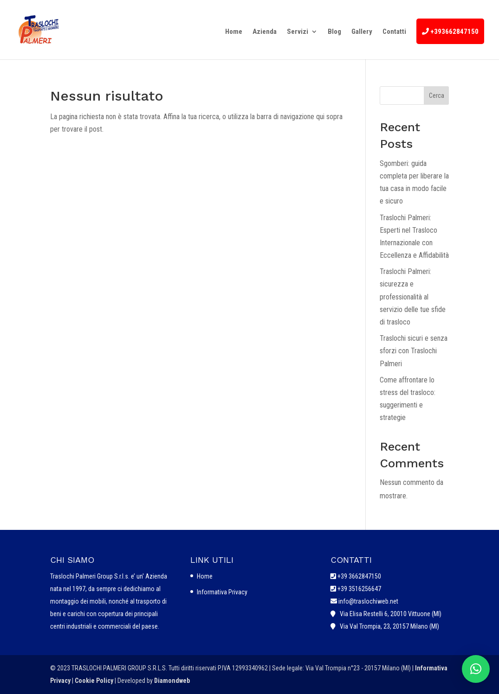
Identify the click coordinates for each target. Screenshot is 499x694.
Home (205, 576)
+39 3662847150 (359, 576)
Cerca (436, 95)
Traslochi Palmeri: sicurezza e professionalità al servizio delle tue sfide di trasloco (413, 296)
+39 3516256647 (359, 588)
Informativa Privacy (222, 592)
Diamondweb (172, 680)
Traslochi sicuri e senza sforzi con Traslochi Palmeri (413, 351)
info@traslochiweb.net (367, 601)
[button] (476, 669)
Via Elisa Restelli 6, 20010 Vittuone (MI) (389, 614)
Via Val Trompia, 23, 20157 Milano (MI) (388, 626)
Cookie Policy (95, 680)
